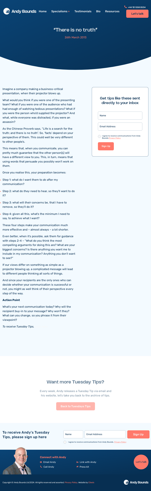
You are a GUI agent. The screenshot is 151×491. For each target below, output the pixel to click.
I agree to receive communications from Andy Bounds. (121, 137)
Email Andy (48, 462)
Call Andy (47, 467)
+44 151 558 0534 (135, 7)
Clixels (91, 482)
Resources (112, 11)
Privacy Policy (115, 138)
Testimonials (82, 11)
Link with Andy (86, 462)
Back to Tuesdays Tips (76, 413)
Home (43, 11)
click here (41, 327)
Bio (98, 11)
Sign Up (106, 146)
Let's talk (137, 14)
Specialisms (59, 11)
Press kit (83, 467)
